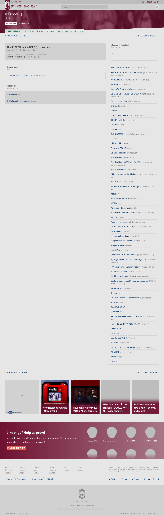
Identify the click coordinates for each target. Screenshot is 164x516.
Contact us (124, 513)
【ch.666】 (114, 110)
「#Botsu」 (15, 14)
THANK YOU (116, 328)
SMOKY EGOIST (117, 311)
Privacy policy (152, 513)
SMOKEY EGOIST (118, 307)
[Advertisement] (22, 394)
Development (22, 479)
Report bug (24, 513)
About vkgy (38, 479)
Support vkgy (17, 447)
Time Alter (115, 333)
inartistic (90, 505)
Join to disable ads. (14, 412)
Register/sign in (11, 513)
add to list (25, 23)
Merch (50, 479)
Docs (9, 479)
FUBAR (114, 138)
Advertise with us (137, 513)
